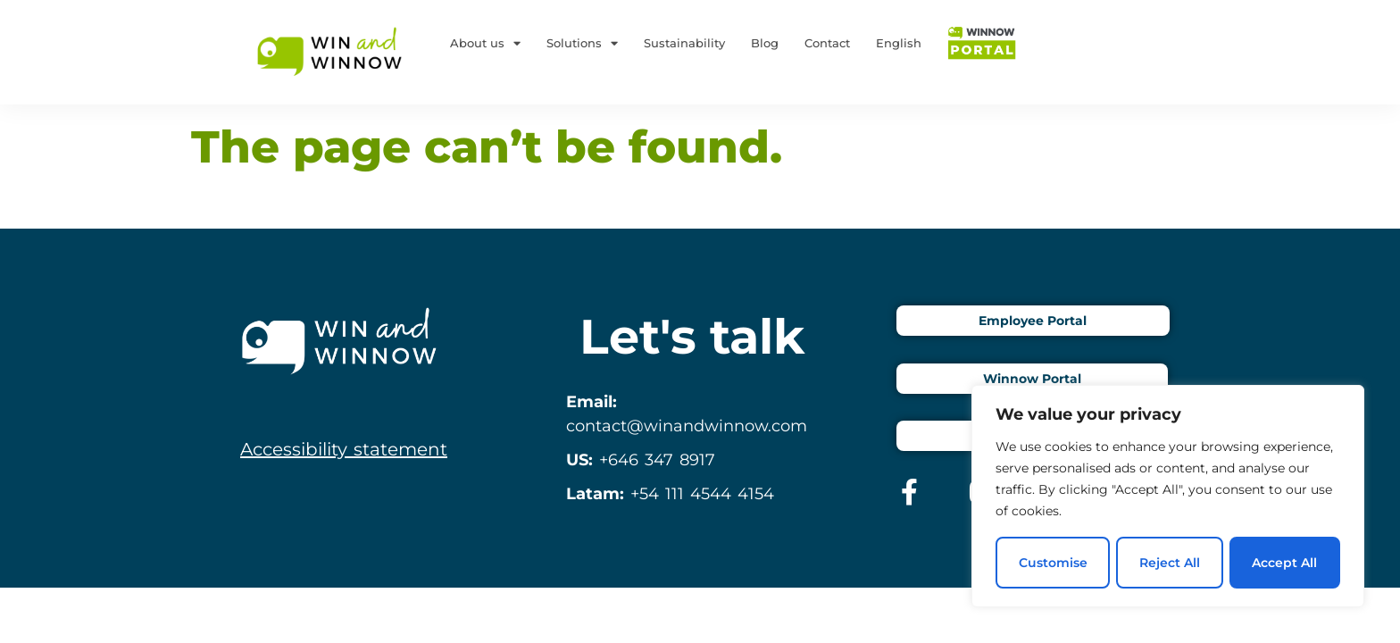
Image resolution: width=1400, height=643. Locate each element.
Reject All (1169, 563)
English (898, 43)
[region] (1167, 496)
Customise (1052, 563)
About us (485, 43)
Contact (827, 43)
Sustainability (684, 43)
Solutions (582, 43)
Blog (765, 43)
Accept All (1285, 563)
